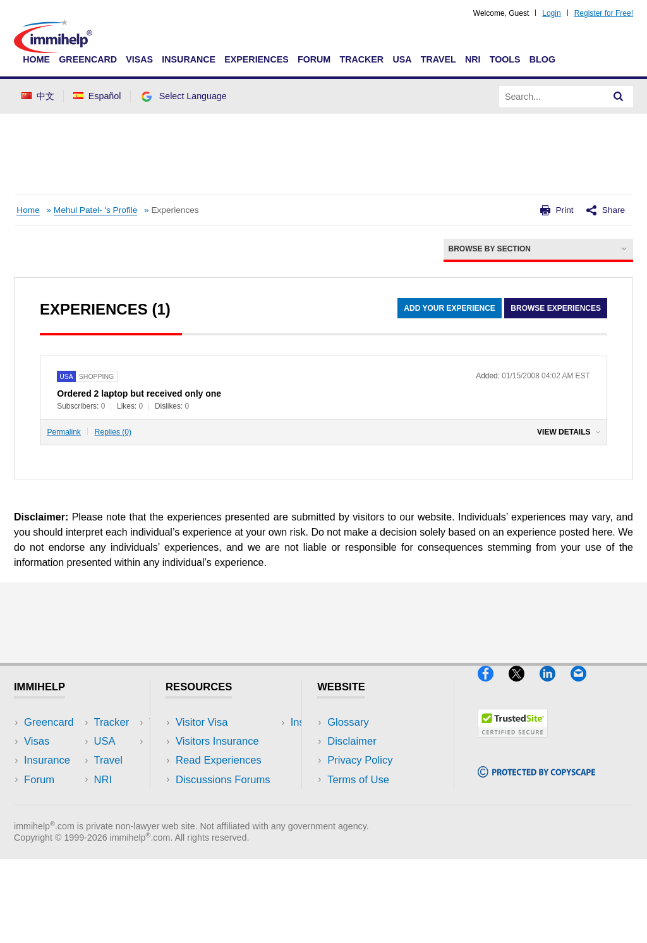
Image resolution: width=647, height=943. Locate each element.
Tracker (361, 59)
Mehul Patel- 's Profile (96, 210)
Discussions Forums (223, 780)
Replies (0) (113, 432)
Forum (314, 59)
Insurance (188, 59)
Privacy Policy (359, 760)
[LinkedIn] (555, 686)
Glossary (348, 722)
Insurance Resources (225, 799)
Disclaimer (352, 741)
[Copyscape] (536, 783)
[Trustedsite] (513, 742)
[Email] (584, 686)
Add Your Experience (449, 308)
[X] (524, 686)
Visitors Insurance (217, 741)
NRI (473, 59)
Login (551, 13)
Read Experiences (219, 760)
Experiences (256, 59)
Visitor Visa (201, 722)
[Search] (618, 96)
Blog (542, 59)
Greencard (88, 59)
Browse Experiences (556, 308)
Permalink (64, 432)
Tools (505, 59)
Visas (139, 59)
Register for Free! (603, 13)
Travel (438, 59)
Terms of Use (358, 780)
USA (401, 59)
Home (36, 59)
